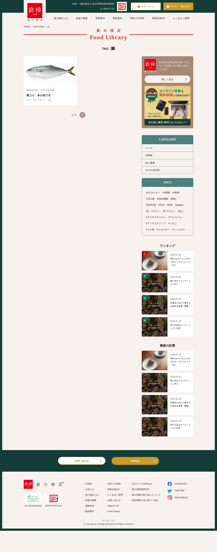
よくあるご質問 (181, 18)
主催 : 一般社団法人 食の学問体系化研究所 (93, 4)
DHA (162, 205)
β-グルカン (170, 211)
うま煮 (150, 229)
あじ (181, 211)
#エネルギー (153, 192)
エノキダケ (179, 229)
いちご (173, 223)
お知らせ (89, 489)
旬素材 (148, 155)
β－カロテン (153, 211)
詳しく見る (167, 79)
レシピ (148, 147)
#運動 (167, 192)
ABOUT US (106, 9)
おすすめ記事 (152, 170)
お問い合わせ (145, 6)
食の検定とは (61, 18)
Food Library (113, 511)
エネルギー (164, 229)
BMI (174, 198)
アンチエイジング (156, 223)
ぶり (30, 100)
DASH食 (151, 205)
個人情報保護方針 (141, 489)
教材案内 (117, 18)
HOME (88, 484)
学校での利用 (137, 18)
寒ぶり (43, 100)
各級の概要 (82, 18)
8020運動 (163, 198)
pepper (180, 205)
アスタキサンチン (156, 217)
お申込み (135, 461)
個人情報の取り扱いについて (146, 495)
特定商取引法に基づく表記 (145, 500)
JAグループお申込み (142, 484)
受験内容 (89, 506)
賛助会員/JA (158, 18)
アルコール (176, 217)
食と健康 (150, 162)
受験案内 (100, 18)
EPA (170, 205)
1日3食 (151, 198)
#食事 (176, 192)
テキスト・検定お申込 (178, 6)
